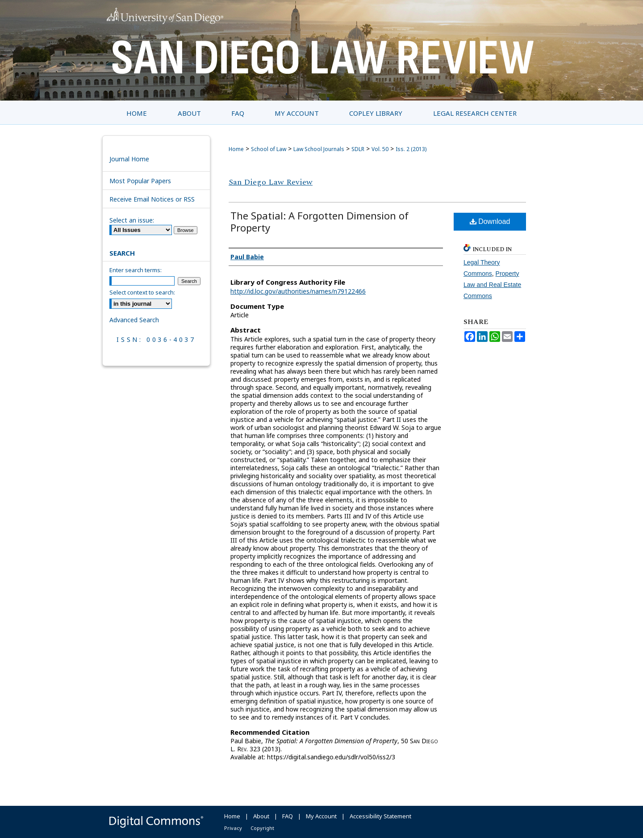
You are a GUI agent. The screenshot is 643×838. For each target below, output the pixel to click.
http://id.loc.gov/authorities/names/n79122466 (298, 291)
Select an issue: (131, 220)
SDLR (357, 149)
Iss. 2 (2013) (411, 149)
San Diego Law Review (271, 182)
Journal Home (129, 159)
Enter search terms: (135, 270)
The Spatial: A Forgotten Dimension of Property (319, 221)
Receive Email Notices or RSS (152, 199)
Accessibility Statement (380, 816)
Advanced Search (134, 320)
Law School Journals (318, 149)
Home (236, 149)
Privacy (233, 828)
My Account (321, 816)
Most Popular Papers (140, 181)
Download (490, 221)
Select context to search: (142, 292)
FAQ (287, 816)
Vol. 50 (380, 149)
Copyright (262, 828)
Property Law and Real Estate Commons (492, 284)
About (261, 816)
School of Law (268, 149)
